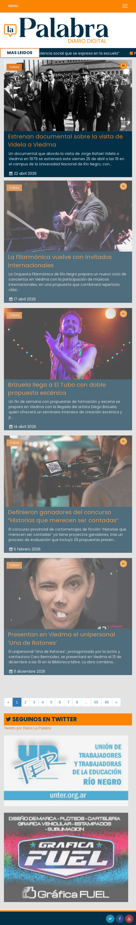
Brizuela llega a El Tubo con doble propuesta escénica (57, 387)
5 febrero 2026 (25, 547)
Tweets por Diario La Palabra (27, 728)
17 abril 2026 (22, 297)
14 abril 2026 (22, 425)
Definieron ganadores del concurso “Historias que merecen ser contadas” (63, 515)
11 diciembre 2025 (27, 670)
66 (107, 702)
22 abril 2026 (23, 173)
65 (96, 702)
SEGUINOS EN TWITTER (41, 719)
